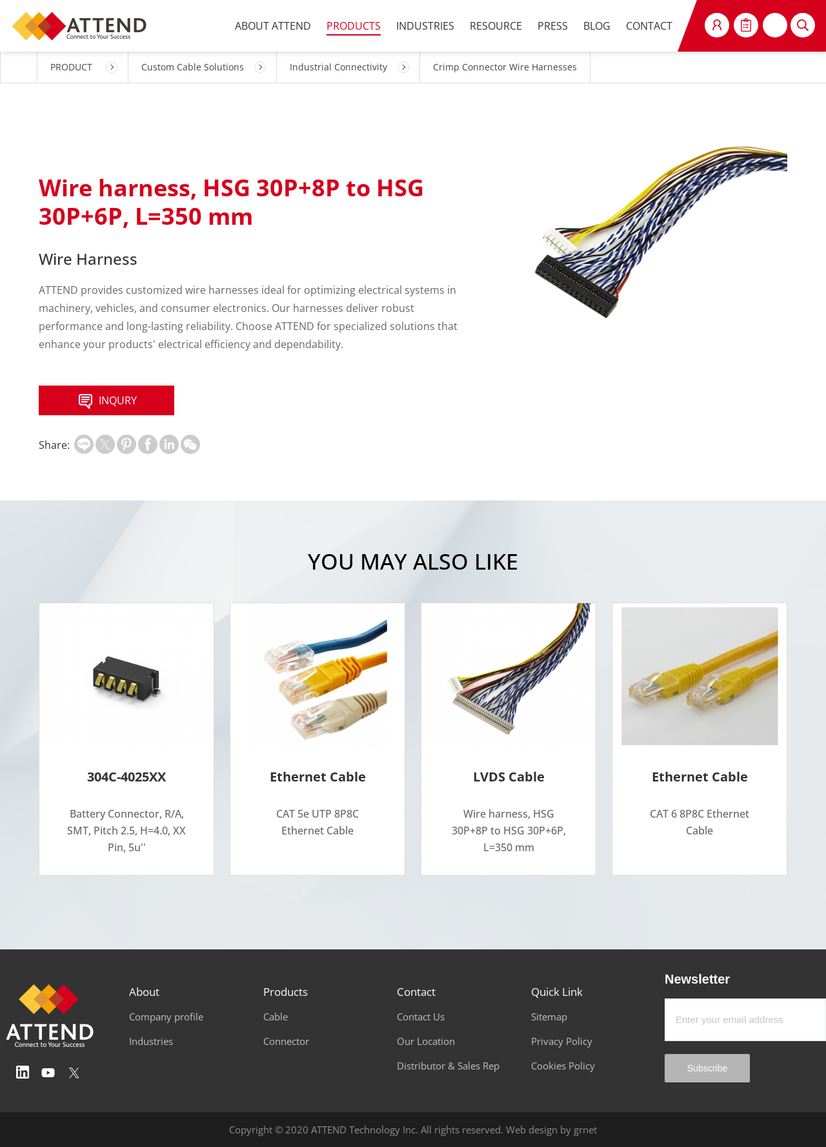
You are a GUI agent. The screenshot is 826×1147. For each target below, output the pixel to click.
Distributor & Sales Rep (448, 1065)
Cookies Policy (563, 1065)
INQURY (106, 401)
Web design (532, 1129)
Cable (275, 1016)
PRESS (553, 26)
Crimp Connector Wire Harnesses (505, 67)
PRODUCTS (354, 26)
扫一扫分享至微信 (190, 444)
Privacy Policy (561, 1041)
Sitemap (549, 1016)
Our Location (426, 1041)
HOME (19, 67)
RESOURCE (496, 26)
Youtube (48, 1072)
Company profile (166, 1016)
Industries (151, 1041)
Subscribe (707, 1068)
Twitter (74, 1072)
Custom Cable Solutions (192, 67)
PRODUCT (71, 67)
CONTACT (649, 26)
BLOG (596, 26)
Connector (286, 1041)
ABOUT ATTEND (273, 26)
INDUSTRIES (425, 26)
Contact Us (421, 1016)
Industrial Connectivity (338, 67)
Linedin (22, 1072)
